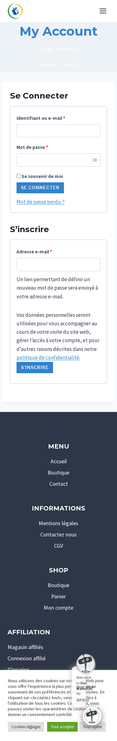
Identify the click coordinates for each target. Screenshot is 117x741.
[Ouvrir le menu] (103, 11)
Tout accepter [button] (62, 726)
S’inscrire (35, 367)
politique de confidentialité (48, 357)
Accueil (46, 48)
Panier (58, 596)
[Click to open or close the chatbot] (92, 716)
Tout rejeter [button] (92, 726)
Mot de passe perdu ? (41, 201)
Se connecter (40, 187)
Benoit (49, 64)
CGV (58, 545)
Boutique (58, 472)
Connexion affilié (26, 658)
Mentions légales (58, 523)
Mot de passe (34, 147)
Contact (58, 483)
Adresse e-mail (36, 252)
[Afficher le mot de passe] (95, 160)
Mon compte (58, 607)
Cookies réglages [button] (26, 726)
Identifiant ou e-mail (42, 118)
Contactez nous (58, 534)
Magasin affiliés (25, 647)
